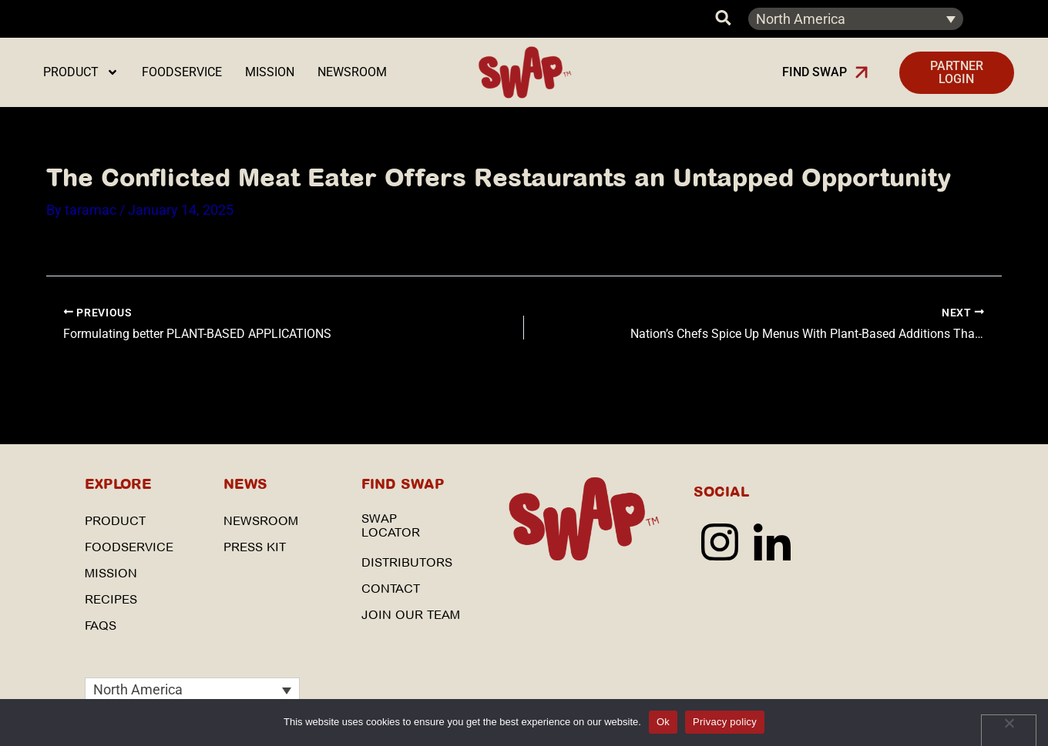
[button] (825, 72)
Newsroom (352, 72)
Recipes (111, 599)
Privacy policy (725, 722)
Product (81, 72)
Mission (269, 72)
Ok (663, 722)
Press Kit (254, 547)
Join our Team (410, 614)
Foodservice (182, 72)
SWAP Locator (390, 525)
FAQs (100, 625)
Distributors (406, 562)
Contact (390, 588)
